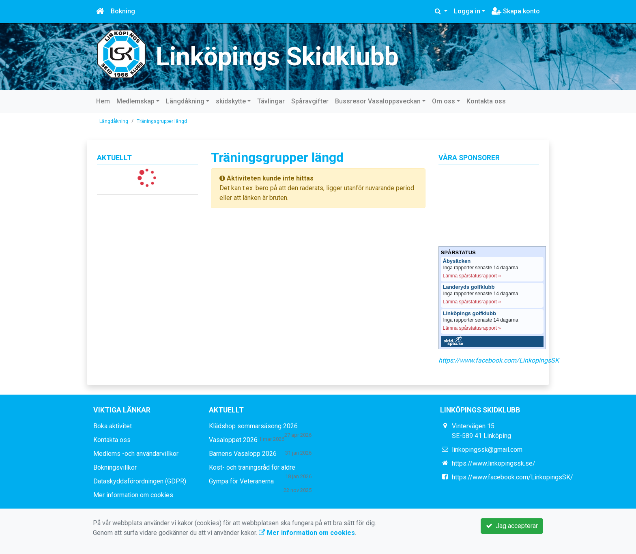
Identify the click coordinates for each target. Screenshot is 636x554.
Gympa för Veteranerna (241, 481)
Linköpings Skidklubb (277, 56)
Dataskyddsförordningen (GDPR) (139, 481)
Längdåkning (185, 101)
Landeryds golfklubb (469, 287)
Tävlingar (271, 101)
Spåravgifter (310, 101)
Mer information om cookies (133, 495)
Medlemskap (135, 101)
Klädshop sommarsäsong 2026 (253, 426)
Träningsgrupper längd (162, 121)
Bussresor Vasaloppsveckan (378, 101)
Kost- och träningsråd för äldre (252, 467)
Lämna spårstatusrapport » (472, 276)
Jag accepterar (512, 526)
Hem (103, 101)
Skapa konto (516, 11)
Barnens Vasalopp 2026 (243, 453)
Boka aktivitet (112, 426)
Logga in (467, 11)
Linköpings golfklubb (469, 313)
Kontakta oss (486, 101)
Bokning (123, 11)
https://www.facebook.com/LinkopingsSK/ (512, 477)
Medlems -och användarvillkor (135, 453)
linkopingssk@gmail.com (487, 449)
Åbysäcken (457, 261)
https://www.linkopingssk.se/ (493, 463)
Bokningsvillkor (115, 467)
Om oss (443, 101)
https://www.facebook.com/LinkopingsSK (498, 360)
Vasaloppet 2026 (233, 440)
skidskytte (231, 101)
